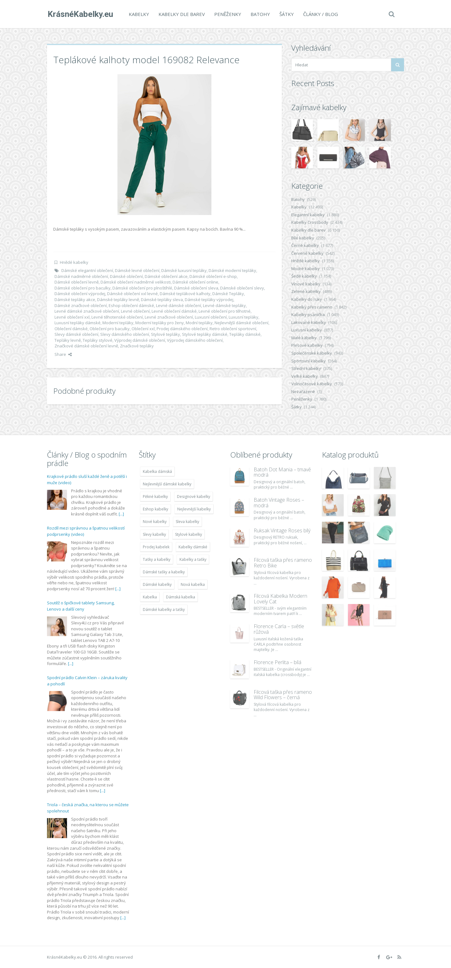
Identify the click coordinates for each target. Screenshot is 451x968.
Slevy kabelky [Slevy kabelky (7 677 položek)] (154, 534)
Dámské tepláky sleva (162, 299)
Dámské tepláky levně (118, 299)
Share (63, 354)
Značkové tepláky (137, 346)
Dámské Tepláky (228, 293)
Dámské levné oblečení (137, 270)
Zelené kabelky (306, 291)
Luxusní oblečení (211, 317)
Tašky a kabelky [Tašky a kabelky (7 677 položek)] (156, 559)
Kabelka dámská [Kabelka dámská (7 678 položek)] (157, 471)
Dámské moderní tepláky (232, 270)
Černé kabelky (305, 245)
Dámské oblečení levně (76, 282)
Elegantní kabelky (308, 215)
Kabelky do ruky (306, 299)
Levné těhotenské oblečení (117, 317)
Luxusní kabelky (306, 330)
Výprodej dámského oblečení (195, 340)
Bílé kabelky (302, 238)
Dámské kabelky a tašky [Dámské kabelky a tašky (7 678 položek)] (164, 609)
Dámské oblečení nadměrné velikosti (136, 282)
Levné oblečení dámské (174, 311)
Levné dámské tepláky (224, 305)
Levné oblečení (135, 311)
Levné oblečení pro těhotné (225, 311)
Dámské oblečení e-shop (213, 276)
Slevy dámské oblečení (76, 334)
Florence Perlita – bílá (277, 662)
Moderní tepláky (117, 322)
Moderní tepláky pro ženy (159, 322)
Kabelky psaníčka (308, 314)
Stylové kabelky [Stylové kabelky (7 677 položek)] (188, 534)
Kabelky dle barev (181, 14)
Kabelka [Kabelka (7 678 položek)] (150, 597)
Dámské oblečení (126, 276)
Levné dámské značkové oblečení (86, 311)
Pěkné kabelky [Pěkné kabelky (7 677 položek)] (155, 496)
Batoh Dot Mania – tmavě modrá (282, 472)
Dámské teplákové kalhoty (185, 293)
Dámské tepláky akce (74, 299)
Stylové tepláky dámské (204, 334)
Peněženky (227, 14)
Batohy (259, 14)
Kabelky (138, 14)
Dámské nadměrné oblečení (81, 276)
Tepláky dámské (245, 334)
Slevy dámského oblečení (124, 334)
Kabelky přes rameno (311, 307)
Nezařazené (303, 391)
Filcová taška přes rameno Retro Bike (283, 562)
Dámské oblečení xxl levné (132, 293)
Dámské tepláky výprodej (209, 299)
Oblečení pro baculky (110, 328)
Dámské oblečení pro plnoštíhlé (142, 288)
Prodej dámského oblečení (182, 328)
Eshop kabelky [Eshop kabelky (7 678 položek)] (155, 509)
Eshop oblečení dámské (131, 305)
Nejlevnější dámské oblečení (241, 322)
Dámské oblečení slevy (242, 288)
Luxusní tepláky (243, 317)
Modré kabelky (305, 268)
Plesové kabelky (307, 345)
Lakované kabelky (308, 322)
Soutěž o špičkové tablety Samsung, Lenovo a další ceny (81, 606)
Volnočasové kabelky (311, 384)
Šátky (286, 14)
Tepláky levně (67, 340)
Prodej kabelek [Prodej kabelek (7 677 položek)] (156, 547)
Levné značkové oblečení (169, 317)
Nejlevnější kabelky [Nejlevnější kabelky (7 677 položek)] (194, 509)
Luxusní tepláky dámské (77, 322)
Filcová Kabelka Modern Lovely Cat (280, 598)
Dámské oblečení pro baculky (82, 288)
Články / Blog (320, 14)
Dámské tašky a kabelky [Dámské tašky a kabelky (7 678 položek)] (164, 572)
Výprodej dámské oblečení (139, 340)
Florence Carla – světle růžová (279, 629)
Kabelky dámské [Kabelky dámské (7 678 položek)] (193, 547)
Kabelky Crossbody (309, 222)
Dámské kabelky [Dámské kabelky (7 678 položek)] (157, 584)
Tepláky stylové (97, 340)
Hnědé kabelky (74, 262)
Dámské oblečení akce (166, 276)
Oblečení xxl (143, 328)
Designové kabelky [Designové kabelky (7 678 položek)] (193, 496)
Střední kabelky (306, 368)
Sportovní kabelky (308, 361)
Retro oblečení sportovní (233, 328)
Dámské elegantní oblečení (87, 270)
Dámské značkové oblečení (80, 305)
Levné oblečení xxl (72, 317)
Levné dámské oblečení (178, 305)
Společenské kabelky (311, 353)
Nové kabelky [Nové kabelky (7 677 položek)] (155, 521)
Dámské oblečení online (195, 282)
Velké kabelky (304, 376)
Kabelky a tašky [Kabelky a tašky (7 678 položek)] (192, 559)
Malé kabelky (304, 338)
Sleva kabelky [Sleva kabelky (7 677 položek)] (187, 521)
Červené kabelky (307, 253)
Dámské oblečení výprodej (79, 293)
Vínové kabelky (305, 284)
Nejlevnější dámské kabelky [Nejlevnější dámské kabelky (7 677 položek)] (167, 484)
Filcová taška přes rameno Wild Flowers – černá (283, 695)
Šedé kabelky (304, 276)
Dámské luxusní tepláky (184, 270)
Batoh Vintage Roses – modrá (279, 502)
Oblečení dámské (71, 328)
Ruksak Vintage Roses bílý (282, 530)
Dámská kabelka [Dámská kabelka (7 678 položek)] (180, 597)
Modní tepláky (199, 322)
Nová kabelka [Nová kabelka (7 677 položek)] (193, 584)
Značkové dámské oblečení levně (86, 346)
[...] (121, 514)
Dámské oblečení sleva (196, 288)
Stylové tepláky (165, 334)
